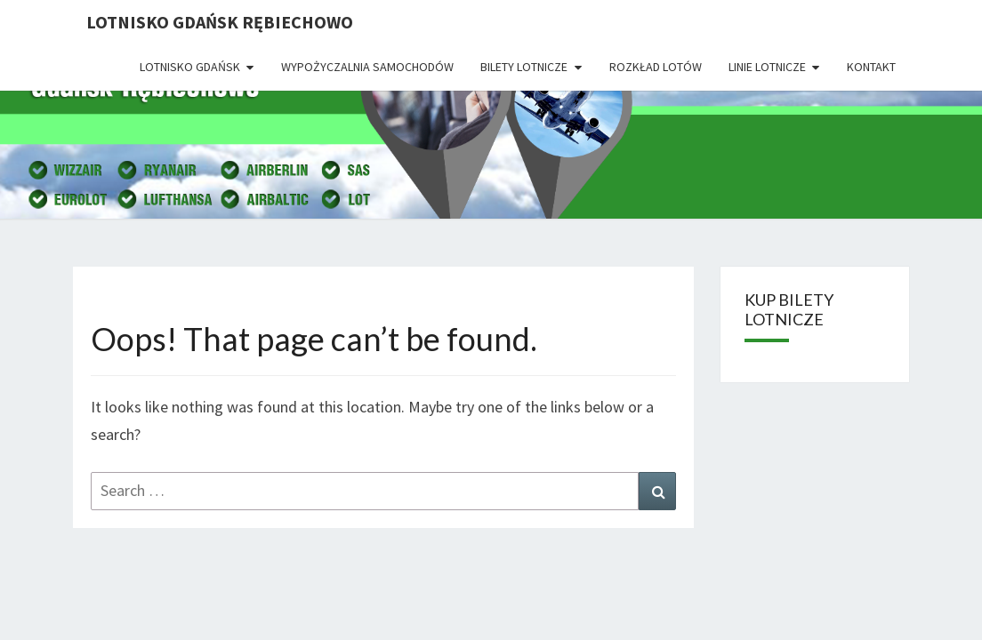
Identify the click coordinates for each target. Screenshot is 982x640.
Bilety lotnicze (523, 67)
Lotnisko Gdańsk (190, 67)
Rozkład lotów (655, 67)
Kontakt (871, 67)
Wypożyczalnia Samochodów (367, 67)
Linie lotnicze (767, 67)
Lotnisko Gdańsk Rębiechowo (219, 22)
